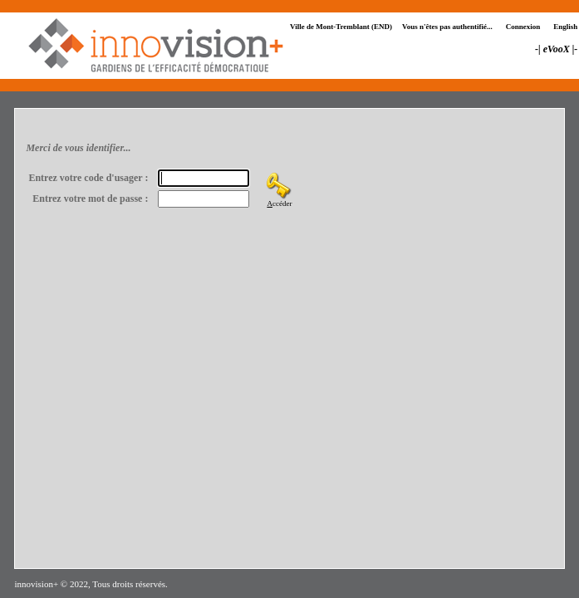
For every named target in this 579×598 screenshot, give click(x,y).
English (565, 26)
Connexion (523, 26)
